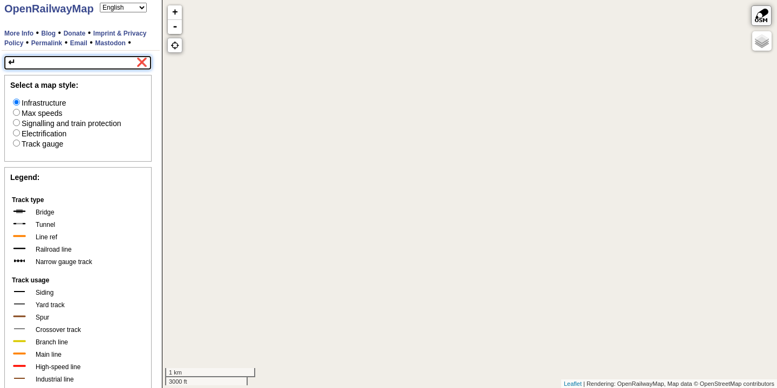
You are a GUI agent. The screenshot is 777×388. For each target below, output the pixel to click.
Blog (49, 33)
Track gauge (38, 144)
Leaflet (573, 383)
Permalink (46, 43)
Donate (75, 33)
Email (78, 43)
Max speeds (37, 113)
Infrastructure (39, 103)
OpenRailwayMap (49, 9)
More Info (18, 33)
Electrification (39, 133)
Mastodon (110, 43)
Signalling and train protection (67, 123)
